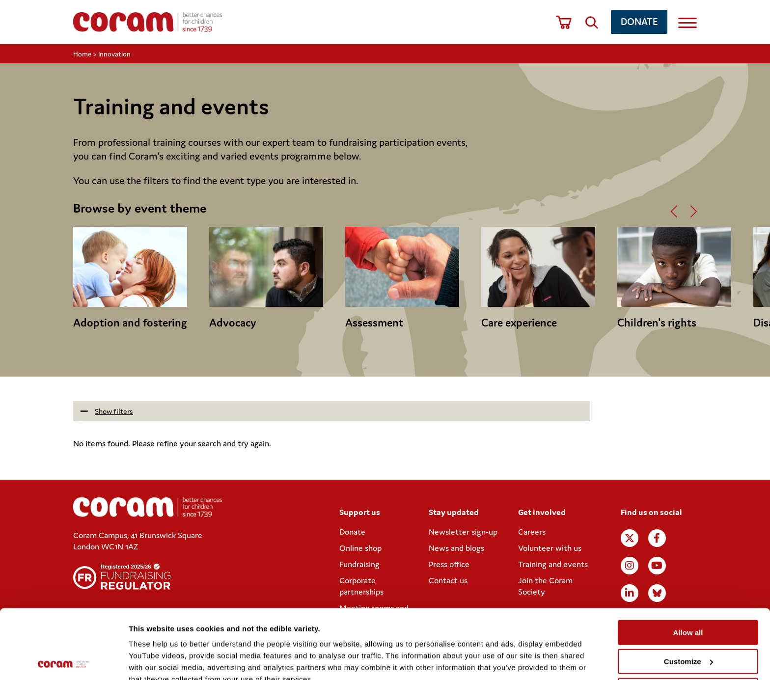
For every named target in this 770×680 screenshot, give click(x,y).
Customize (688, 592)
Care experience (519, 322)
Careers (532, 531)
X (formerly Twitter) (629, 538)
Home (82, 54)
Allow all (688, 563)
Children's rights (656, 322)
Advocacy (232, 322)
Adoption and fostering (130, 322)
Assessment (374, 322)
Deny (688, 621)
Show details (151, 660)
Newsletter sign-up (463, 531)
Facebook (657, 538)
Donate (639, 21)
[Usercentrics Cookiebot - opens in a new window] (64, 660)
